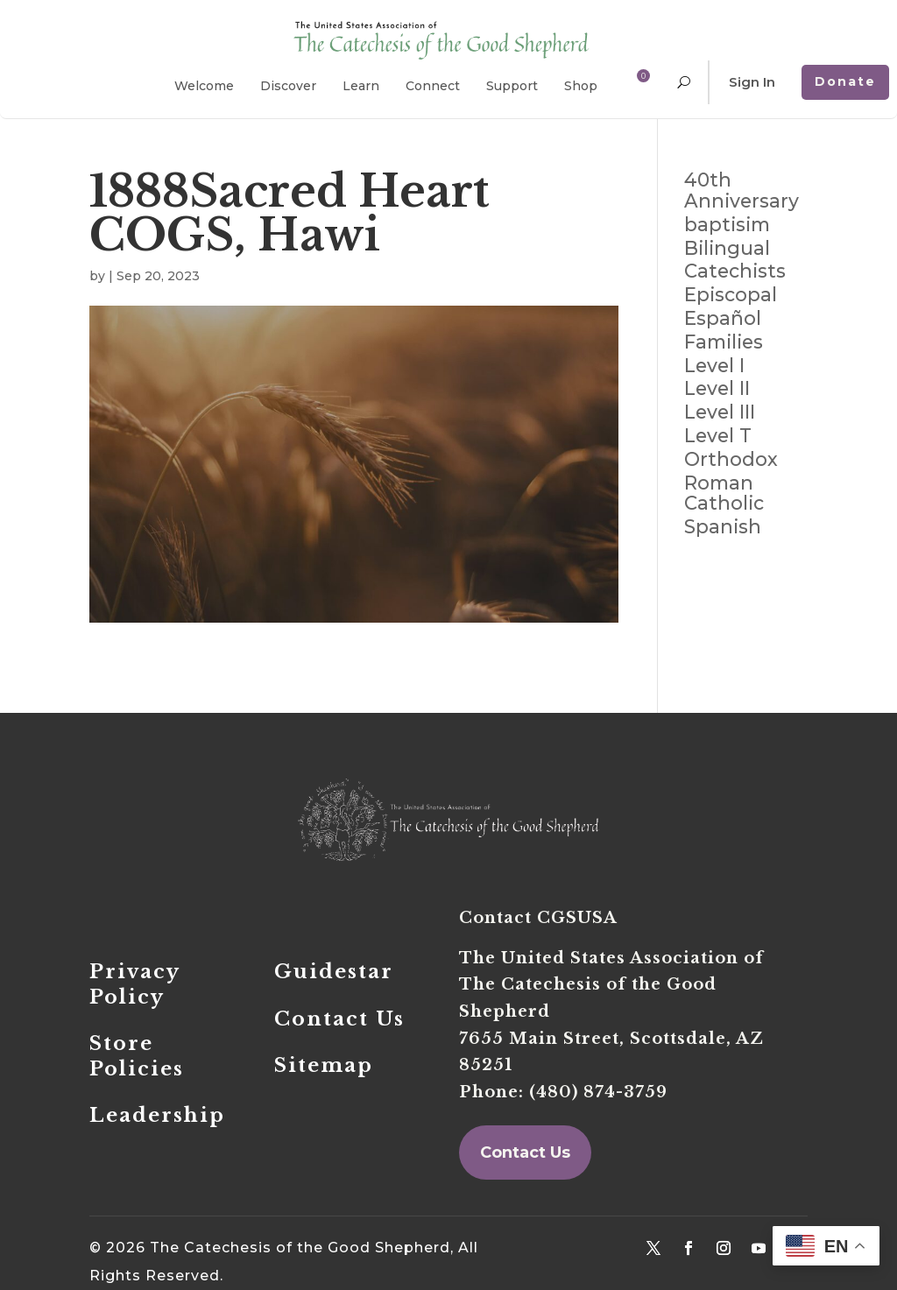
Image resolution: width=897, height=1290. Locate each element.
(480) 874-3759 (598, 1092)
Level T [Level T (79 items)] (718, 436)
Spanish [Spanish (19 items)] (722, 527)
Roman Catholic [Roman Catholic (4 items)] (724, 494)
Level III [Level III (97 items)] (719, 412)
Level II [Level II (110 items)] (717, 388)
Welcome (204, 86)
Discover (288, 86)
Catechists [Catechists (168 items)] (735, 271)
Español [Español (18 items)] (722, 318)
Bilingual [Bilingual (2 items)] (727, 248)
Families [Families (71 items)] (723, 342)
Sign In (752, 82)
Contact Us (525, 1152)
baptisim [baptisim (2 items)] (727, 225)
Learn (361, 86)
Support (512, 86)
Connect (433, 86)
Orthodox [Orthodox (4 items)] (731, 459)
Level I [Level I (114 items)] (714, 366)
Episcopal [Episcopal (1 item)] (730, 295)
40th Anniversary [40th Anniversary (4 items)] (741, 191)
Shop (580, 86)
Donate (845, 81)
